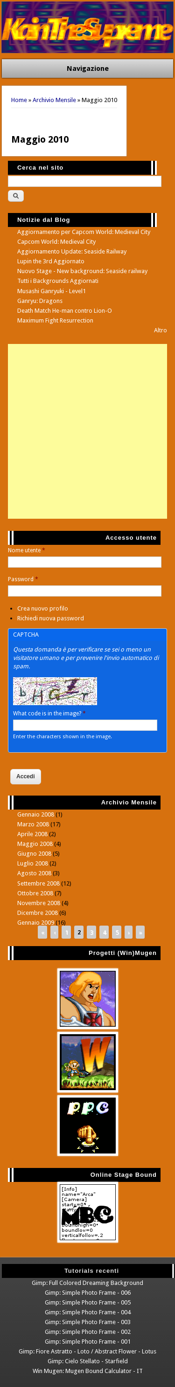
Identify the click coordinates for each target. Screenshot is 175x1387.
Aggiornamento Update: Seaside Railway (71, 251)
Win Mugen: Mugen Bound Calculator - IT (88, 1370)
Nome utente (26, 550)
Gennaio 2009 (35, 922)
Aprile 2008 (32, 834)
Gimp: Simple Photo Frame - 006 (88, 1292)
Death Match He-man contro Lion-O (64, 310)
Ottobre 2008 (35, 893)
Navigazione (88, 68)
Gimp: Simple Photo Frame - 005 (88, 1302)
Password (23, 579)
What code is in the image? (49, 713)
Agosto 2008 (34, 873)
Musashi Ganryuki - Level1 (51, 291)
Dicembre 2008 (37, 912)
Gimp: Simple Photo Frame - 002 (88, 1331)
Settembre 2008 (38, 883)
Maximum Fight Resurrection (55, 320)
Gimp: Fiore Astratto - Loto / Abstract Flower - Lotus (87, 1351)
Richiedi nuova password (50, 618)
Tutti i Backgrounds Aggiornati (57, 280)
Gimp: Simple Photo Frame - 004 (88, 1312)
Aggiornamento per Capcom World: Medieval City (83, 231)
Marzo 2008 (33, 824)
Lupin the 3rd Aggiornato (50, 261)
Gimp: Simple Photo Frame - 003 (88, 1321)
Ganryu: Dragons (40, 300)
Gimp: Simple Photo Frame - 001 (88, 1341)
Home (19, 99)
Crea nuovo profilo (42, 608)
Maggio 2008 (35, 843)
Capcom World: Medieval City (56, 241)
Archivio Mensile (54, 99)
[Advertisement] (87, 431)
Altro (160, 330)
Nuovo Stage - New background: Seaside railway (82, 271)
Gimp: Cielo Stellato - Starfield (88, 1361)
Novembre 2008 (38, 902)
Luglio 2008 (32, 863)
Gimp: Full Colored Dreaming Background (87, 1282)
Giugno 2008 (34, 853)
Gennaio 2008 (35, 814)
